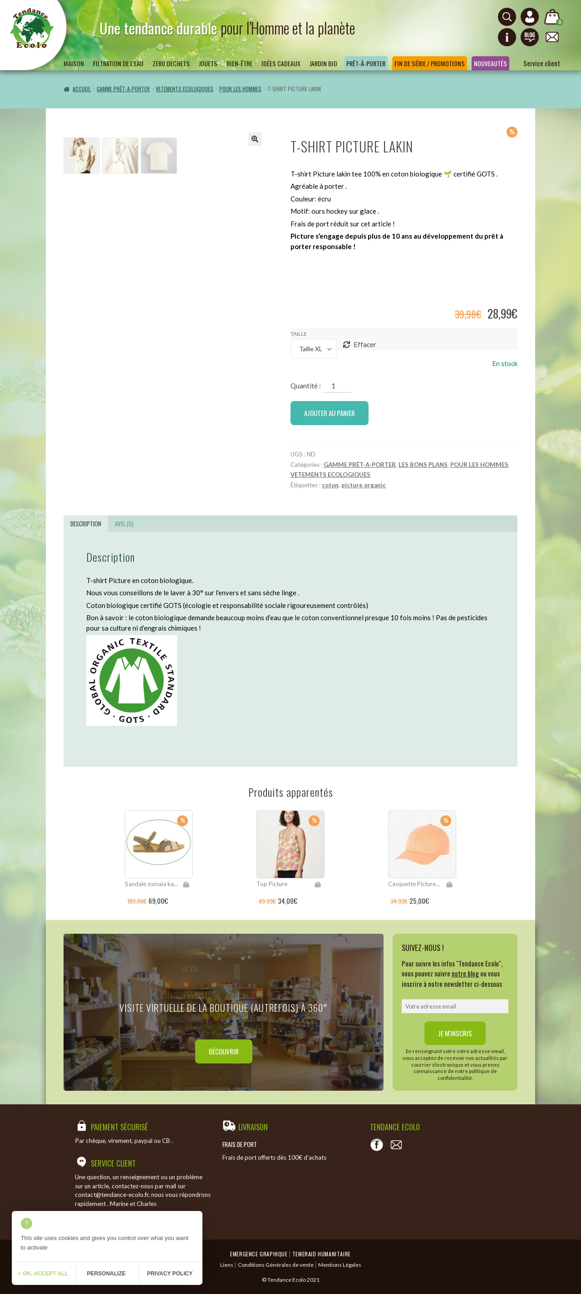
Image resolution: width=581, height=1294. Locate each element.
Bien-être (239, 63)
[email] (455, 1006)
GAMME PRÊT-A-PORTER (123, 89)
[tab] (86, 523)
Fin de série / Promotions (429, 63)
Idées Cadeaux (280, 63)
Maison (74, 63)
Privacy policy (169, 1273)
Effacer (365, 344)
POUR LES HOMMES (240, 89)
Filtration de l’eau (118, 63)
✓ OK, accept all (42, 1273)
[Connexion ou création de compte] (530, 17)
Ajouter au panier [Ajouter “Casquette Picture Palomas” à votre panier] (449, 884)
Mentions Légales (339, 1264)
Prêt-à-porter (365, 63)
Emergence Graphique (258, 1254)
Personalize (106, 1273)
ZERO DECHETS (171, 63)
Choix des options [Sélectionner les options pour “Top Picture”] (317, 884)
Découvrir (224, 1051)
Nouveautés (490, 63)
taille (298, 333)
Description (85, 523)
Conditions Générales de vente (276, 1264)
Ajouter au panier (329, 413)
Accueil (82, 89)
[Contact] (396, 1145)
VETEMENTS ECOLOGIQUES (184, 89)
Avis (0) (124, 523)
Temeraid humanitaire (321, 1254)
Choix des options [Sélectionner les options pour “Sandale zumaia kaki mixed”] (186, 884)
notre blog (465, 973)
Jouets (208, 63)
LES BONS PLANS (423, 464)
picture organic (363, 485)
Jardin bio (323, 63)
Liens (226, 1264)
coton (330, 485)
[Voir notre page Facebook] (377, 1145)
